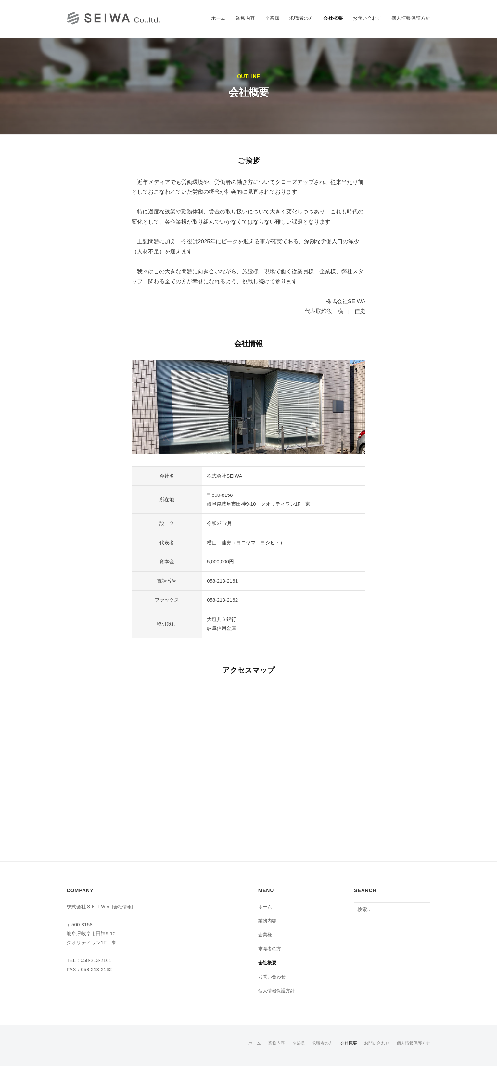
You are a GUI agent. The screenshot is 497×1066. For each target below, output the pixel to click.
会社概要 (333, 18)
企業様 (272, 18)
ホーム (218, 18)
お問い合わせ (367, 18)
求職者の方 (301, 18)
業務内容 (245, 18)
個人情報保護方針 (410, 18)
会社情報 (123, 906)
